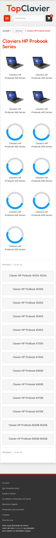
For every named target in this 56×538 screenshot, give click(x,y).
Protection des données (13, 509)
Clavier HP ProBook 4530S (28, 289)
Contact (5, 515)
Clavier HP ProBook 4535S (28, 302)
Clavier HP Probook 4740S (28, 357)
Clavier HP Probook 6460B (28, 370)
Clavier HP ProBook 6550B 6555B (28, 438)
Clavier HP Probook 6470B (28, 398)
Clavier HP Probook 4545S (28, 330)
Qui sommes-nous (10, 488)
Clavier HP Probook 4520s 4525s (28, 275)
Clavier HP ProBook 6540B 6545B (28, 425)
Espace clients (9, 493)
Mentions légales (10, 504)
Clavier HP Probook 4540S (28, 316)
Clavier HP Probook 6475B (28, 411)
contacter (19, 528)
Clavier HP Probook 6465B (28, 384)
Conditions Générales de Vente (16, 499)
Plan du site (7, 520)
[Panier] (49, 18)
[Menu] (7, 18)
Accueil (5, 483)
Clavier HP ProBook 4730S (28, 343)
